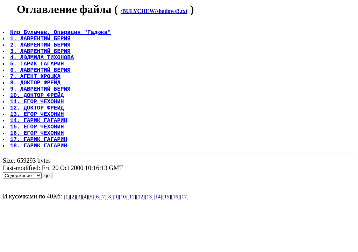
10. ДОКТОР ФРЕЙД (38, 111)
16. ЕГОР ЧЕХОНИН (38, 158)
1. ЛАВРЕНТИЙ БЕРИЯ (41, 42)
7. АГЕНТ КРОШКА (36, 88)
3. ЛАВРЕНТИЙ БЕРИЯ (41, 58)
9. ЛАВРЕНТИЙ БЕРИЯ (41, 104)
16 (175, 224)
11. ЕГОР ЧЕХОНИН (38, 119)
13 (149, 224)
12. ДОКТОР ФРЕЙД (38, 127)
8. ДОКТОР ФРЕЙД (36, 96)
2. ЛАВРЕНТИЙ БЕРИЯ (41, 50)
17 (184, 224)
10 (123, 224)
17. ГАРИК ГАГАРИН (39, 165)
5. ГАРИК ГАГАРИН (38, 73)
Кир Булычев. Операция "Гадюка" (61, 34)
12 (140, 224)
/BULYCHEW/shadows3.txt (154, 11)
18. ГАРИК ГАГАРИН (39, 173)
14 (157, 224)
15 (166, 224)
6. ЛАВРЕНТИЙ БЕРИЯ (41, 81)
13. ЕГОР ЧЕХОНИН (38, 135)
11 (131, 224)
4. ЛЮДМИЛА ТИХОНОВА (42, 65)
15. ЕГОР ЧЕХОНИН (38, 150)
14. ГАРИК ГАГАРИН (39, 142)
